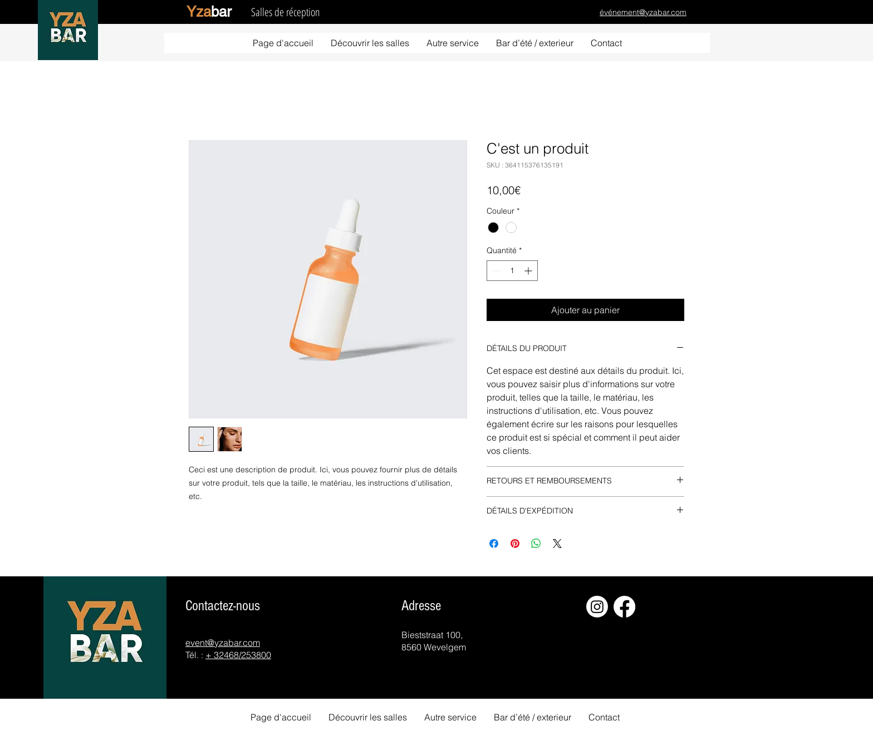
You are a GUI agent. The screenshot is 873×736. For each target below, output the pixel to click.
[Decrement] (495, 270)
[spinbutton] (512, 270)
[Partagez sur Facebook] (494, 543)
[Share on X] (557, 543)
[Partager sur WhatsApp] (536, 543)
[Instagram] (597, 607)
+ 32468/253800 (238, 654)
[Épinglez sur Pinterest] (515, 543)
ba (209, 11)
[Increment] (529, 270)
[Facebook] (624, 607)
